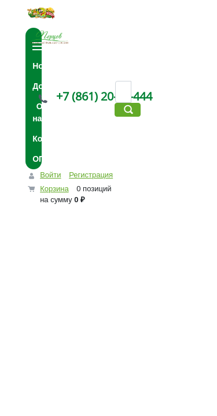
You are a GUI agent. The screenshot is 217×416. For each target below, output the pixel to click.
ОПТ (41, 159)
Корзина (54, 188)
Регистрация (91, 174)
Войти (50, 174)
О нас (39, 112)
